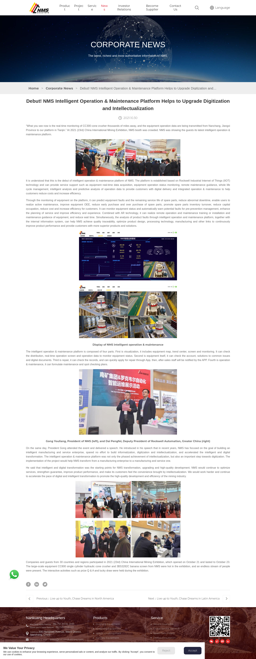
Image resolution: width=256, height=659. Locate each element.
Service (92, 7)
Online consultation (164, 637)
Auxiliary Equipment (107, 637)
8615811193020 (65, 627)
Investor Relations (124, 7)
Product (64, 7)
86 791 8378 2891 (63, 624)
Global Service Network (166, 628)
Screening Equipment (108, 628)
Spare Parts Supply (164, 633)
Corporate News (59, 88)
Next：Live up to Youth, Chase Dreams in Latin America (189, 598)
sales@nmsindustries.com (67, 639)
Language (220, 8)
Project (78, 7)
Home (34, 88)
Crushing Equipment (108, 624)
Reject (166, 650)
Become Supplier (152, 7)
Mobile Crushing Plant (108, 633)
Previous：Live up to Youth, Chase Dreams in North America (70, 598)
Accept (192, 650)
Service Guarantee (163, 624)
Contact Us (175, 7)
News (104, 7)
